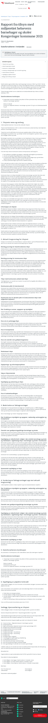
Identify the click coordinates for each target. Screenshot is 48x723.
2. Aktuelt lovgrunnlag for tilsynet (8, 66)
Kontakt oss (21, 4)
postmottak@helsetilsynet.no (7, 712)
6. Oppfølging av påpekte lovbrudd (9, 74)
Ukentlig (40, 709)
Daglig (35, 709)
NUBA (26, 1)
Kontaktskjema (4, 711)
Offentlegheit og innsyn (43, 692)
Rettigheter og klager (31, 2)
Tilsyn (22, 1)
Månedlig (35, 711)
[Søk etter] (24, 8)
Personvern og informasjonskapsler (27, 692)
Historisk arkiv (36, 692)
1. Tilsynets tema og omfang (7, 64)
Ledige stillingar (3, 692)
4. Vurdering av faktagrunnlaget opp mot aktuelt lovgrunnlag (14, 70)
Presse (26, 4)
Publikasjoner (41, 1)
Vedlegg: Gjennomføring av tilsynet (9, 76)
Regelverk (17, 1)
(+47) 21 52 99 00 (7, 710)
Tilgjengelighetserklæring (13, 692)
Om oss (16, 4)
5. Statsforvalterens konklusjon (8, 72)
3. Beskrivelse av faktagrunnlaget (8, 68)
